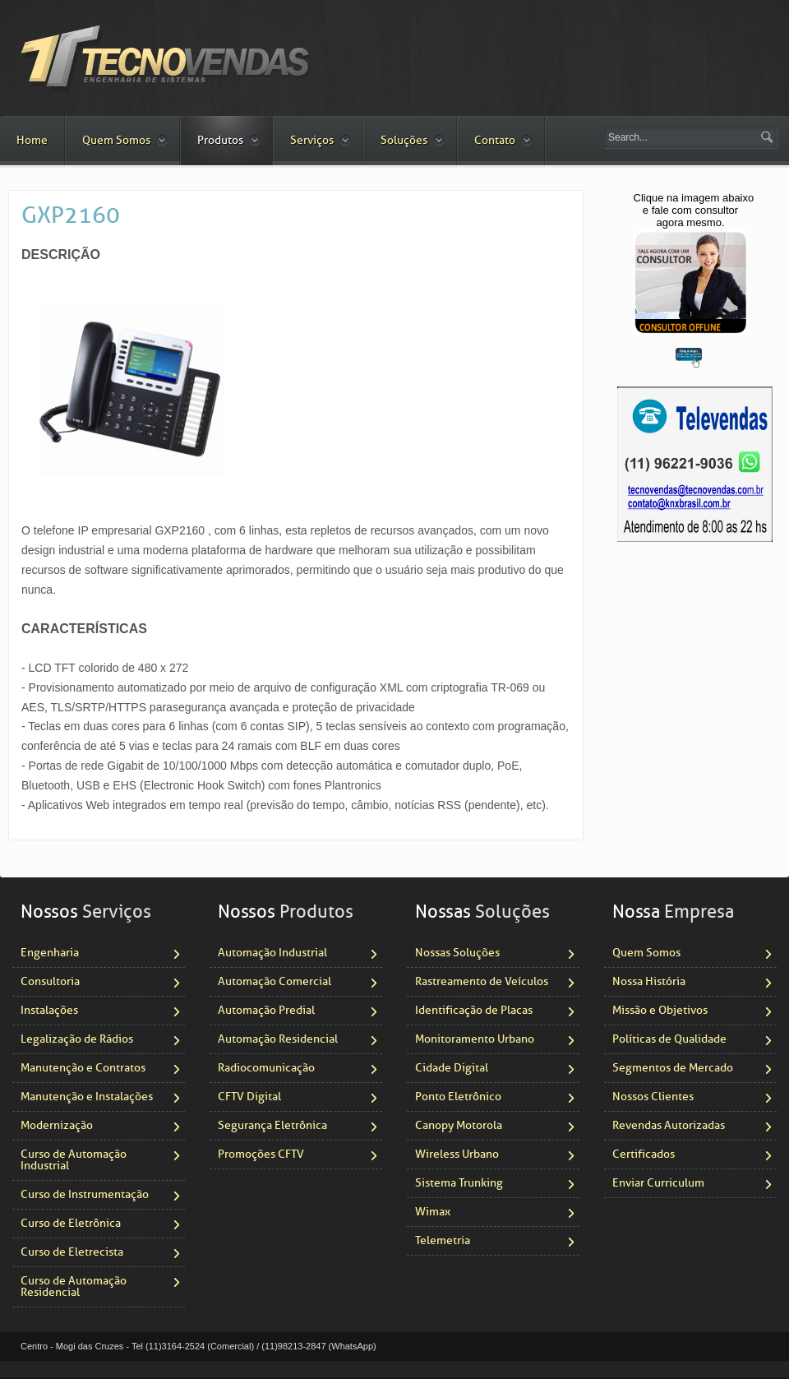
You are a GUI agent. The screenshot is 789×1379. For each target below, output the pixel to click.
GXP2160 (70, 215)
